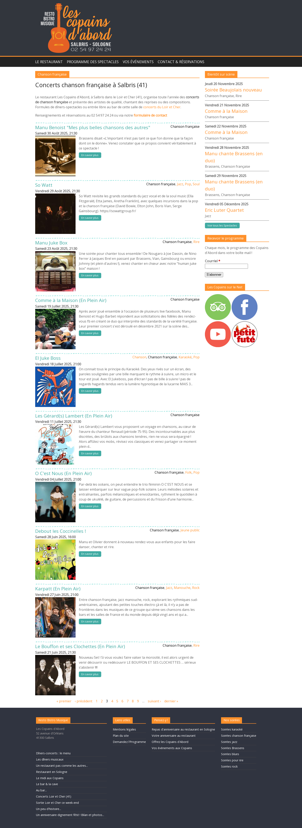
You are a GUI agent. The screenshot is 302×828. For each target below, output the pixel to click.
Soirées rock (229, 766)
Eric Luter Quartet (224, 210)
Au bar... (41, 790)
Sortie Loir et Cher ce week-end (57, 803)
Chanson (139, 357)
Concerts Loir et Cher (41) (53, 796)
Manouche (182, 587)
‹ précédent (83, 701)
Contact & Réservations (181, 61)
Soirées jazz (229, 742)
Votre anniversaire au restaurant (174, 736)
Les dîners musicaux (50, 759)
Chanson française (185, 126)
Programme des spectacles (93, 61)
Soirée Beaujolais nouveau (233, 90)
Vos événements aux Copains (172, 748)
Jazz (180, 184)
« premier (64, 701)
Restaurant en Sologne (51, 772)
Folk (188, 472)
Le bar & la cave (47, 784)
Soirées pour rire (232, 760)
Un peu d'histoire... (48, 809)
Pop (188, 184)
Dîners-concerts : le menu (53, 753)
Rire (196, 241)
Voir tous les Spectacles (222, 225)
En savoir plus (90, 155)
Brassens (212, 166)
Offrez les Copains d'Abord (170, 742)
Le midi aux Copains (50, 778)
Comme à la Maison (226, 111)
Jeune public (190, 530)
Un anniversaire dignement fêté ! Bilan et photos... (70, 815)
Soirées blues (230, 754)
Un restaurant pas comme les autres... (62, 766)
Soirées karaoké (232, 729)
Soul (196, 184)
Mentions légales (124, 729)
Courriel (212, 261)
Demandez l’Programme (129, 742)
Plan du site (121, 736)
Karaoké (185, 357)
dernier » (171, 701)
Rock (196, 587)
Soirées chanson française (238, 736)
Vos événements (138, 61)
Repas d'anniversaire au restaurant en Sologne (183, 729)
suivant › (154, 701)
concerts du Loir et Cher (161, 107)
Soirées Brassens (232, 748)
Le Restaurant (49, 61)
